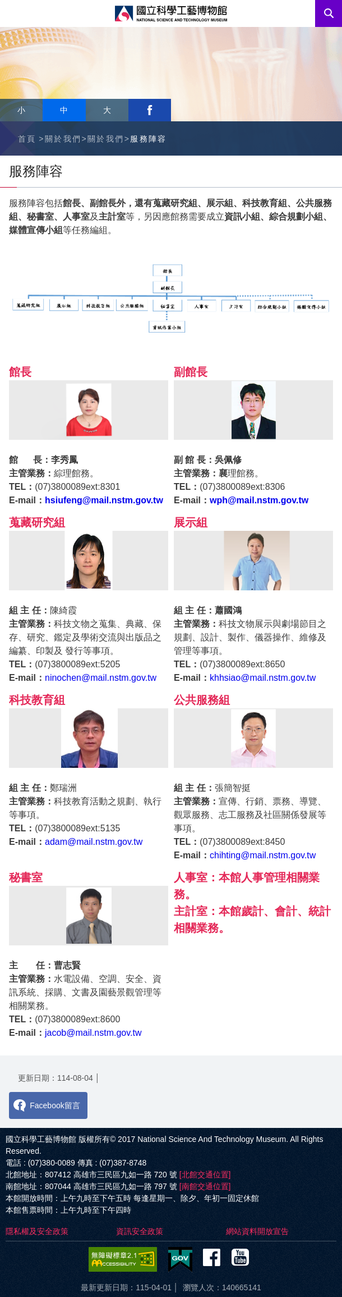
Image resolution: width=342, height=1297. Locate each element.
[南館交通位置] (205, 1186)
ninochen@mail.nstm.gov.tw (100, 677)
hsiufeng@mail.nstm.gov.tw (104, 500)
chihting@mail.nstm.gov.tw (263, 855)
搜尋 (328, 13)
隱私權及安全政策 (37, 1231)
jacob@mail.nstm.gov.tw (93, 1032)
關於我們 (63, 138)
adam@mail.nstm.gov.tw (93, 842)
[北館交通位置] (205, 1174)
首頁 (27, 138)
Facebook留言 (55, 1105)
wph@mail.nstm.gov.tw (259, 500)
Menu (13, 13)
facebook (149, 110)
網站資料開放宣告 (257, 1231)
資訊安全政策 (139, 1231)
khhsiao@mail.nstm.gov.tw (263, 677)
